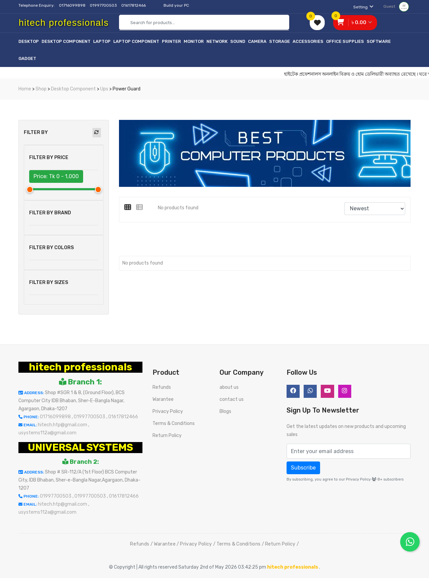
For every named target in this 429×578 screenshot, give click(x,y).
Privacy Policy (167, 411)
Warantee (163, 399)
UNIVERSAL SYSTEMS (80, 447)
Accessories (308, 41)
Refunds (161, 387)
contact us (232, 399)
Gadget (27, 58)
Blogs (225, 411)
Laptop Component (136, 41)
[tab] (130, 207)
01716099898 (72, 5)
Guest (396, 6)
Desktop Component (66, 41)
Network (217, 41)
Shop (41, 89)
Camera (257, 41)
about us (229, 387)
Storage (279, 41)
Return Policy (167, 435)
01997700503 (104, 5)
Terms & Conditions (173, 423)
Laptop (102, 41)
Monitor (194, 41)
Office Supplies (345, 41)
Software (379, 41)
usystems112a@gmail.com (47, 433)
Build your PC (176, 5)
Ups (104, 89)
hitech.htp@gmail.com (63, 425)
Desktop (28, 41)
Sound (237, 41)
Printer (171, 41)
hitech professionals (80, 367)
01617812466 (134, 5)
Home (24, 89)
